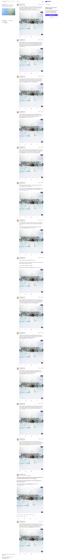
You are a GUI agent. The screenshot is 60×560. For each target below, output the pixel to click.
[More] (42, 36)
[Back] (28, 2)
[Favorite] (31, 36)
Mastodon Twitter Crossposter (30, 514)
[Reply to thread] (20, 73)
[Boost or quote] (25, 36)
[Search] (8, 1)
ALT (42, 34)
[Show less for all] (42, 2)
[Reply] (20, 36)
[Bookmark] (37, 36)
